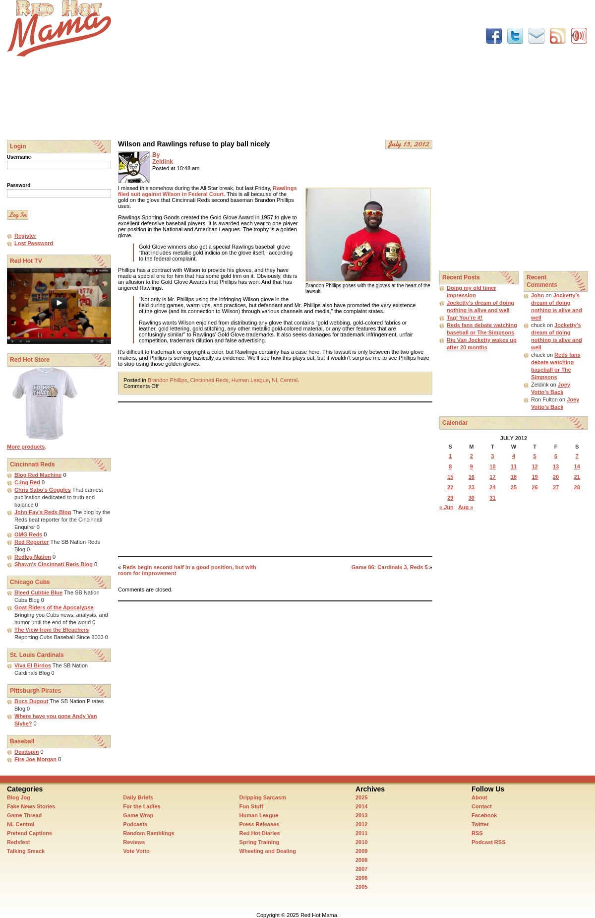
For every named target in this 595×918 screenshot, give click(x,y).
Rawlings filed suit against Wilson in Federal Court (207, 191)
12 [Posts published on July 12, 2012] (534, 466)
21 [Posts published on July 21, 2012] (577, 477)
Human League (250, 380)
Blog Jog (18, 797)
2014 (361, 806)
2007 (361, 869)
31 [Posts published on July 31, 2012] (492, 498)
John (537, 295)
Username (19, 157)
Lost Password (33, 243)
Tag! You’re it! (464, 318)
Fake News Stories (31, 806)
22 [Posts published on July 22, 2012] (450, 487)
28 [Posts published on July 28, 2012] (577, 487)
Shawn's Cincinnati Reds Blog (53, 564)
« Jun (446, 507)
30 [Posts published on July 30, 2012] (472, 498)
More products (26, 447)
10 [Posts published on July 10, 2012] (492, 466)
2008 (361, 860)
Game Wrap (138, 815)
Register (25, 236)
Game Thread (24, 815)
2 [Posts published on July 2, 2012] (471, 456)
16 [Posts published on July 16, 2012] (472, 477)
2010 (361, 842)
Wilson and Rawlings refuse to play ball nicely (194, 144)
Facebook (484, 815)
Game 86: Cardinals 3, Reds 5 (390, 567)
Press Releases (259, 824)
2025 (361, 797)
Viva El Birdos (32, 665)
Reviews (134, 842)
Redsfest (18, 842)
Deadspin (26, 752)
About (479, 797)
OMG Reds (28, 534)
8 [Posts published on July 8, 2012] (450, 466)
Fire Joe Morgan (35, 759)
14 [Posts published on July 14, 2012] (577, 466)
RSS (477, 833)
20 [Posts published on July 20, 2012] (556, 477)
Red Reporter (31, 542)
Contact (482, 806)
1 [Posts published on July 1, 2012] (450, 456)
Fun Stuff (251, 806)
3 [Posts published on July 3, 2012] (492, 456)
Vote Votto (136, 851)
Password (18, 185)
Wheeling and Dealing (267, 851)
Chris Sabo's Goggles (42, 490)
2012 (361, 824)
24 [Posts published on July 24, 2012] (492, 487)
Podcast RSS (488, 842)
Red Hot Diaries (259, 833)
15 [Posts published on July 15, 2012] (450, 477)
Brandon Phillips (167, 380)
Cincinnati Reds (209, 380)
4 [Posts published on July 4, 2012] (513, 456)
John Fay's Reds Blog (42, 512)
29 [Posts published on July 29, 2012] (450, 498)
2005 (361, 887)
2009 (361, 851)
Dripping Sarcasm (262, 797)
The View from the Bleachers (51, 630)
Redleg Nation (32, 557)
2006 (361, 878)
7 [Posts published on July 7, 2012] (577, 456)
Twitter (480, 824)
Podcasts (135, 824)
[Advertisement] (249, 69)
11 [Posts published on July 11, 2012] (514, 466)
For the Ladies (141, 806)
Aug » (466, 507)
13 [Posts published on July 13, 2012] (556, 466)
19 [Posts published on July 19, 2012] (534, 477)
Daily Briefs (138, 797)
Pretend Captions (29, 833)
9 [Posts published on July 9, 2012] (471, 466)
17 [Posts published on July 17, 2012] (492, 477)
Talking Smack (26, 851)
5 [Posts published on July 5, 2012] (534, 456)
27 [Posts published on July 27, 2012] (556, 487)
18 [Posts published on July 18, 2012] (514, 477)
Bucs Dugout (31, 701)
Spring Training (259, 842)
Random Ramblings (148, 833)
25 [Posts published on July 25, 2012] (514, 487)
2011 (361, 833)
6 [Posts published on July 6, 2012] (555, 456)
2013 (361, 815)
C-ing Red (27, 482)
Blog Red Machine (37, 475)
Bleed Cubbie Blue (38, 592)
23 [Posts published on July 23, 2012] (472, 487)
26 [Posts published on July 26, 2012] (534, 487)
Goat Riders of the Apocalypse (54, 607)
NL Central (285, 380)
